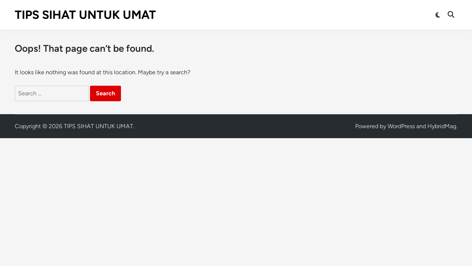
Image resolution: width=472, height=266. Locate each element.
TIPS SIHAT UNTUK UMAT (85, 15)
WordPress (401, 126)
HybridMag (441, 126)
